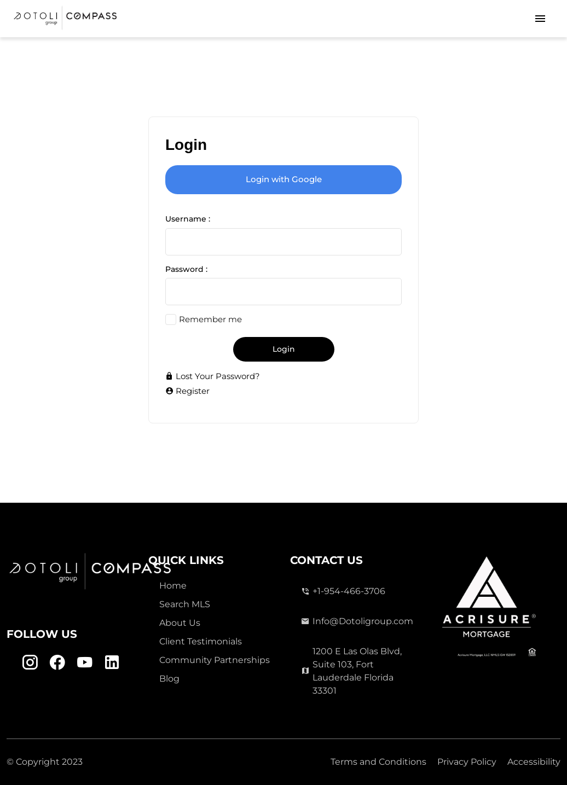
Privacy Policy (466, 762)
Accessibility (533, 762)
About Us (179, 623)
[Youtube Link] (84, 662)
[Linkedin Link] (112, 662)
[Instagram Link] (30, 662)
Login (284, 349)
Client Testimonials (200, 641)
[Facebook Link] (57, 662)
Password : (186, 269)
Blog (169, 678)
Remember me (210, 319)
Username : (187, 219)
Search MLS (184, 604)
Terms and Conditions (378, 762)
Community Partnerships (214, 660)
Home (173, 585)
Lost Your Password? (212, 376)
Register (187, 391)
